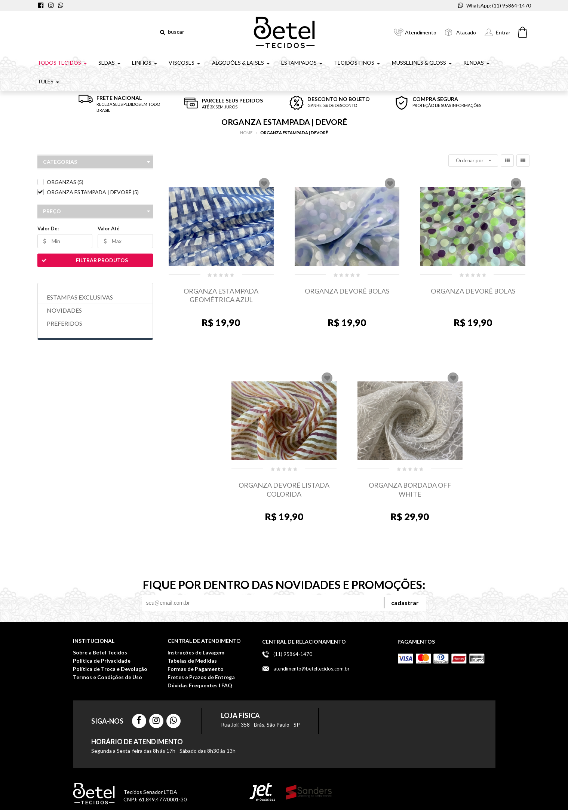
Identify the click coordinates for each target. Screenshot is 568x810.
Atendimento (420, 32)
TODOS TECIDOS (62, 62)
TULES (49, 81)
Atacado (466, 32)
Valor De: (48, 228)
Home (246, 133)
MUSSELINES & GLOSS (422, 62)
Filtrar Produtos (82, 260)
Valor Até (109, 228)
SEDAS (110, 62)
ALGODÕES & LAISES (241, 62)
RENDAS (477, 62)
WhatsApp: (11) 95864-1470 (494, 6)
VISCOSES (185, 62)
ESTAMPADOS (302, 62)
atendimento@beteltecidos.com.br (311, 669)
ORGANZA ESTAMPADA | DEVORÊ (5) (93, 192)
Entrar (503, 32)
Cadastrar (405, 602)
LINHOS (145, 62)
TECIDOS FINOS (357, 62)
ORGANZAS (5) (65, 182)
